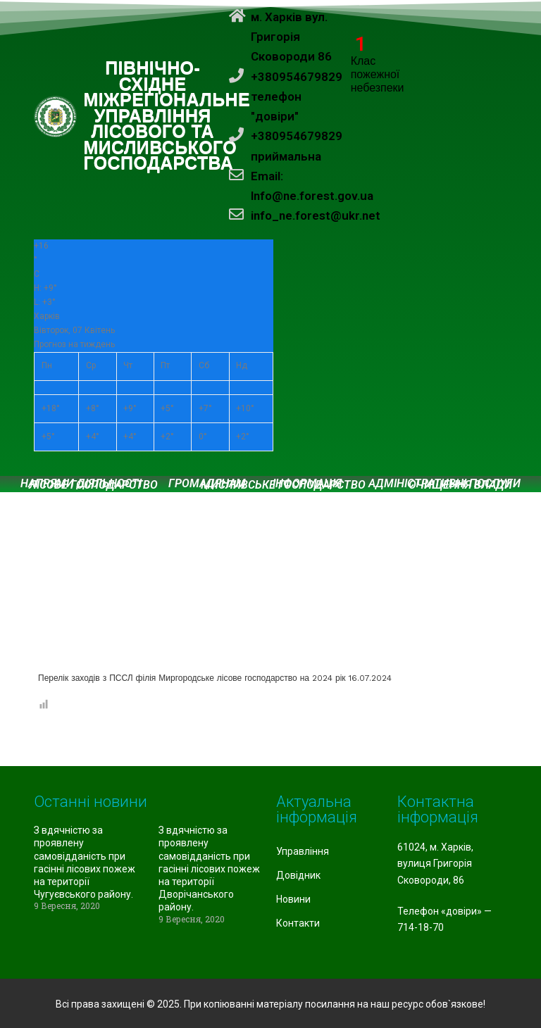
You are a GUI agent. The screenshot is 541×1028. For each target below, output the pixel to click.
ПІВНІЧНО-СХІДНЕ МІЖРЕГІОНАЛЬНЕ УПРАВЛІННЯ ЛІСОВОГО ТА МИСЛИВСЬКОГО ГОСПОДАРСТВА (167, 115)
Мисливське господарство (283, 485)
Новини (293, 899)
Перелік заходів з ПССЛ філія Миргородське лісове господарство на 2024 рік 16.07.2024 (215, 678)
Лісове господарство (93, 485)
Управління (302, 851)
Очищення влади (460, 485)
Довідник (298, 875)
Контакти (298, 923)
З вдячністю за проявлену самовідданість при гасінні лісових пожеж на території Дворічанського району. (209, 869)
